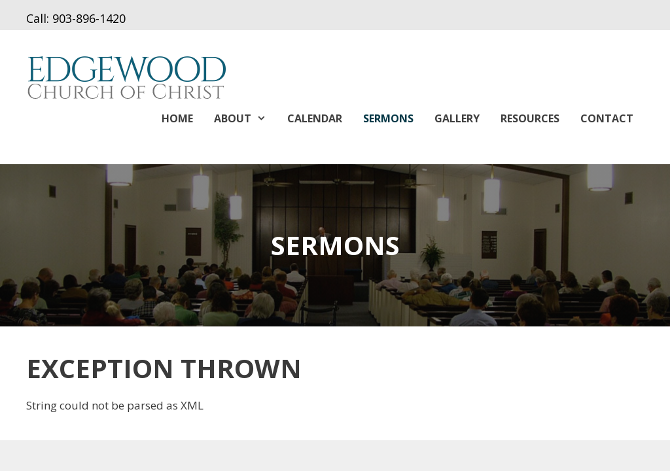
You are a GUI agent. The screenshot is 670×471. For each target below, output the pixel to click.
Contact (606, 118)
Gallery (457, 118)
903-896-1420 (89, 18)
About (245, 118)
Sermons (388, 118)
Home (177, 118)
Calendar (314, 118)
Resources (530, 118)
